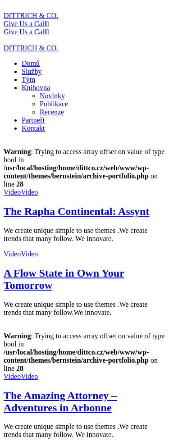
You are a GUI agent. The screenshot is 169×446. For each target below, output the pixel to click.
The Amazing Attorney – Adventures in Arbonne (60, 402)
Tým (28, 79)
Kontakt (33, 128)
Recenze (52, 112)
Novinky (52, 96)
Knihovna (36, 87)
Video (12, 192)
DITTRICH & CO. (31, 15)
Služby (31, 71)
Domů (31, 63)
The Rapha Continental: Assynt (76, 211)
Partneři (33, 120)
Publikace (54, 104)
